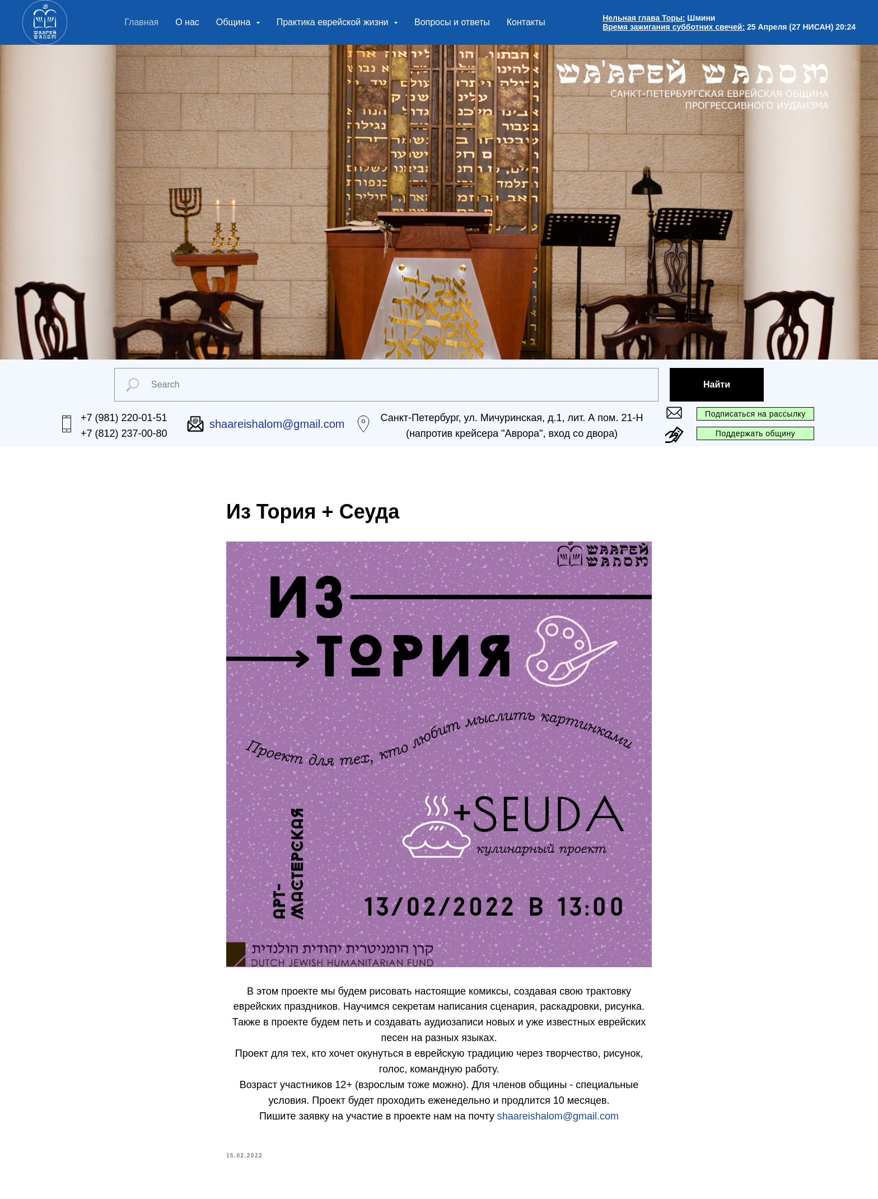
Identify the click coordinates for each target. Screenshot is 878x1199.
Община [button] (234, 22)
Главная (141, 22)
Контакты (526, 22)
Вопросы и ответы (452, 22)
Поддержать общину (755, 433)
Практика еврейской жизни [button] (334, 22)
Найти (716, 384)
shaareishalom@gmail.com (558, 1116)
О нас (187, 22)
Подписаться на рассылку (755, 413)
